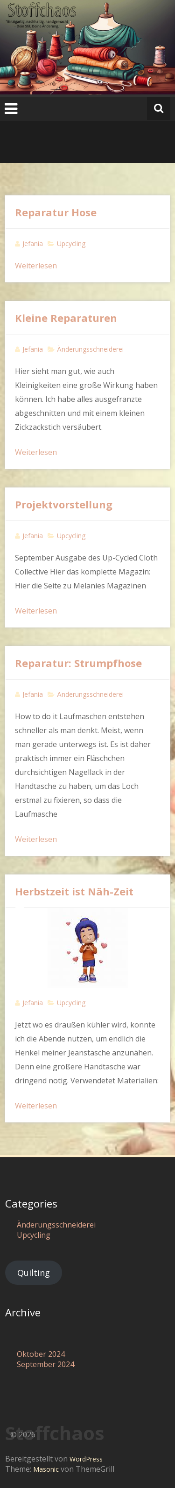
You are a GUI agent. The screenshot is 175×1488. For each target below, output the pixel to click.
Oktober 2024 (41, 1354)
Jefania (32, 243)
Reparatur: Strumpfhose (78, 663)
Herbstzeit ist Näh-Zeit (74, 891)
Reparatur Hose (56, 212)
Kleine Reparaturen (66, 318)
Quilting (33, 1272)
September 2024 (45, 1364)
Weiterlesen (36, 265)
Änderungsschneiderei (90, 349)
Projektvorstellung (63, 504)
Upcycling (71, 243)
